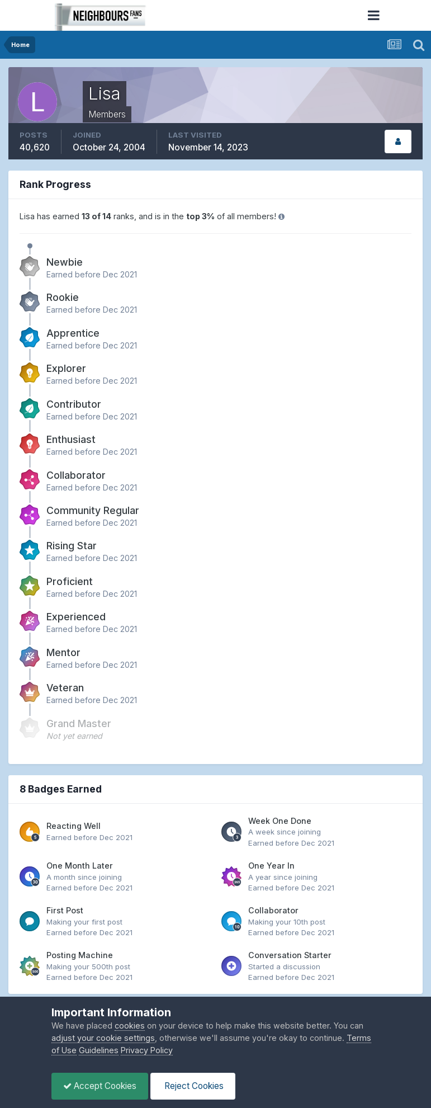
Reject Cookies (193, 1086)
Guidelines (99, 1050)
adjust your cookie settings (103, 1038)
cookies (130, 1025)
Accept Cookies (99, 1086)
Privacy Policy (147, 1050)
